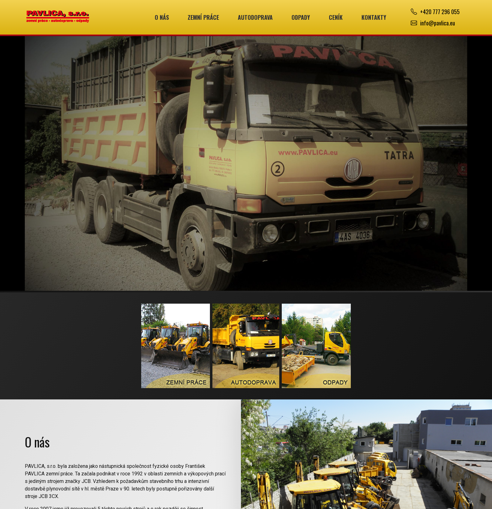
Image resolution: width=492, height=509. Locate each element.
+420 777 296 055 (440, 12)
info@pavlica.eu (437, 23)
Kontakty (373, 17)
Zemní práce (203, 17)
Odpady (300, 17)
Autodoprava (255, 17)
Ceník (336, 17)
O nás (162, 17)
